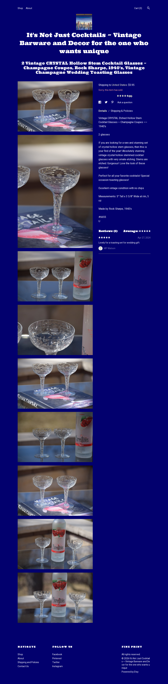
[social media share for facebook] (100, 102)
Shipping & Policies (122, 110)
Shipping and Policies (28, 662)
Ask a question (124, 102)
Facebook (57, 654)
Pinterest (57, 658)
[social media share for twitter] (106, 102)
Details (103, 110)
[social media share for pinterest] (112, 102)
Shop (20, 8)
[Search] (148, 8)
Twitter (56, 662)
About (29, 8)
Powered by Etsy (130, 671)
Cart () (138, 8)
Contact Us (23, 666)
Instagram (57, 666)
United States (119, 84)
